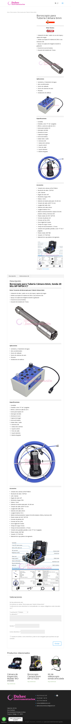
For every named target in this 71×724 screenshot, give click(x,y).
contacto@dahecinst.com (43, 703)
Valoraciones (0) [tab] (24, 276)
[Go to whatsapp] (4, 719)
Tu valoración (14, 614)
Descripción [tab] (12, 276)
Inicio (8, 12)
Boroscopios (14, 12)
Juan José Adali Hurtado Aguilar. (53, 722)
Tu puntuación (14, 612)
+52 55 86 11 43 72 (42, 698)
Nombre (12, 626)
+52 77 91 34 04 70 (42, 700)
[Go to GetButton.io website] (4, 722)
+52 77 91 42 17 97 (42, 695)
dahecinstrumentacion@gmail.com (46, 705)
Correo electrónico (15, 632)
